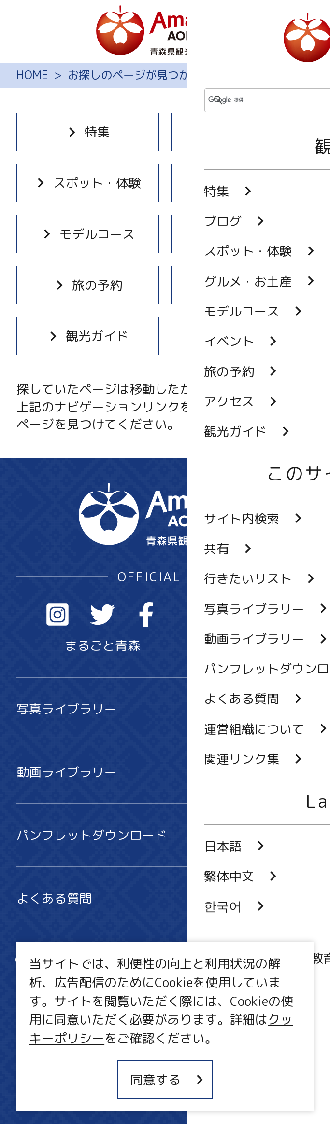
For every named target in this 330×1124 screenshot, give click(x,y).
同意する (168, 1079)
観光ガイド (88, 335)
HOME (32, 75)
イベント (242, 234)
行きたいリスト (72, 988)
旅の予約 (87, 285)
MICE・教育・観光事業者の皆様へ (112, 1030)
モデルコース (88, 234)
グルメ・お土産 (242, 183)
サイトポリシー (60, 1060)
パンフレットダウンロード (165, 835)
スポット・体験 (87, 183)
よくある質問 (165, 898)
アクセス (242, 285)
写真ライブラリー (165, 708)
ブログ (242, 131)
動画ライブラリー (165, 772)
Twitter (102, 614)
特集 (88, 131)
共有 (196, 961)
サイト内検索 (66, 961)
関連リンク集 (54, 1090)
